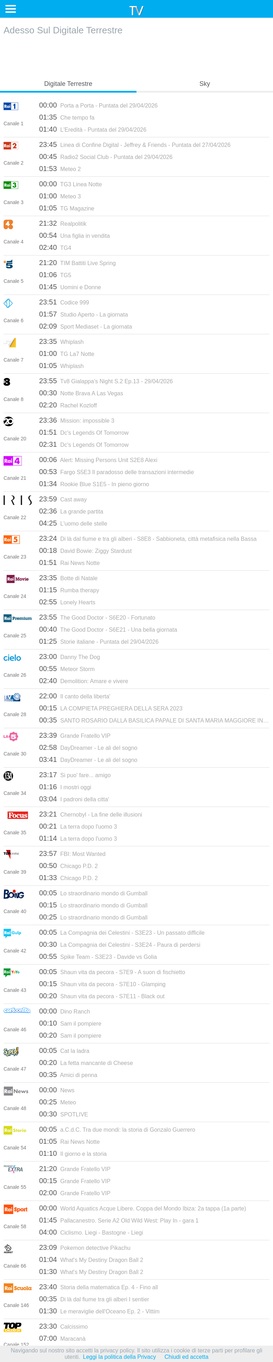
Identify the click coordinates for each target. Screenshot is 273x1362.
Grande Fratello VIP (75, 735)
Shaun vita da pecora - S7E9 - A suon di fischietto (112, 972)
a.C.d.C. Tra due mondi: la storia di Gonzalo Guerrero (117, 1129)
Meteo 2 (60, 168)
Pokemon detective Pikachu (84, 1247)
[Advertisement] (136, 55)
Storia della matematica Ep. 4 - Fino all (98, 1287)
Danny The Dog (69, 656)
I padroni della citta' (74, 799)
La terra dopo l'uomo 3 (78, 826)
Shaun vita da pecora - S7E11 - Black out (102, 996)
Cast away (63, 499)
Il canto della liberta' (74, 696)
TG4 (55, 247)
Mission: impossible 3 (76, 420)
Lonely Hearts (67, 602)
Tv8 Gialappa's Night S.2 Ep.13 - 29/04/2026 (106, 381)
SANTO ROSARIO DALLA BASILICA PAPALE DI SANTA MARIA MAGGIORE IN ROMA (154, 720)
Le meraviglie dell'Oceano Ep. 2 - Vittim (99, 1311)
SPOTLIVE (63, 1114)
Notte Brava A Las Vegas (81, 393)
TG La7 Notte (66, 353)
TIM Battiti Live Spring (77, 263)
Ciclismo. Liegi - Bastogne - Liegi (91, 1232)
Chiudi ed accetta (187, 1357)
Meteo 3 (60, 196)
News (57, 1090)
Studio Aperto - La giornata (83, 314)
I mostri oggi (65, 787)
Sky (204, 83)
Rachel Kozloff (68, 405)
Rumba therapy (69, 590)
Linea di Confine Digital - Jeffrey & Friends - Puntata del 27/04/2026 (135, 144)
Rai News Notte (69, 562)
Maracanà (62, 1338)
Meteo (57, 1102)
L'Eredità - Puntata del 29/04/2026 (92, 129)
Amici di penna (68, 1074)
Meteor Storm (67, 668)
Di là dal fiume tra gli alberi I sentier (94, 1299)
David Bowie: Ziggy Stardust (85, 550)
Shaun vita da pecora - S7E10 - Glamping (102, 984)
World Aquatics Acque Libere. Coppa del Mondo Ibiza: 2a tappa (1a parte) (142, 1208)
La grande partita (71, 511)
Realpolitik (62, 223)
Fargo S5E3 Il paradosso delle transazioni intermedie (116, 472)
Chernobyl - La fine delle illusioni (90, 814)
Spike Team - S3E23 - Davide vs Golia (98, 956)
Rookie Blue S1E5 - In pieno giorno (94, 484)
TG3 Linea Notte (70, 184)
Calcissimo (63, 1326)
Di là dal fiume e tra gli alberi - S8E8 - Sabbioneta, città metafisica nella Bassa (148, 538)
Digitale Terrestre (68, 83)
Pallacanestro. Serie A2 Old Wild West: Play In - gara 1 (119, 1220)
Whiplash (61, 341)
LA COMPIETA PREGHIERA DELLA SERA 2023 (110, 708)
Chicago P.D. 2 (68, 865)
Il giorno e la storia (73, 1153)
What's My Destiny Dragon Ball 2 (91, 1259)
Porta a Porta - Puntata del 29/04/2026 (98, 105)
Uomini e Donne (70, 287)
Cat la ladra (64, 1050)
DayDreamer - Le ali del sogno (88, 747)
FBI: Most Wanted (72, 853)
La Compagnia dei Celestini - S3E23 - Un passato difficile (122, 932)
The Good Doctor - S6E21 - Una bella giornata (108, 629)
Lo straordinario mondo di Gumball (93, 893)
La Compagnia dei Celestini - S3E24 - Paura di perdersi (119, 944)
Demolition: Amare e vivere (83, 681)
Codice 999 (64, 302)
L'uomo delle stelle (73, 523)
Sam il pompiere (70, 1023)
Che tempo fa (67, 117)
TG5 (55, 275)
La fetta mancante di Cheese (86, 1062)
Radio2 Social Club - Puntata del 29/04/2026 (105, 156)
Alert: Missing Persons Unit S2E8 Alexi (98, 459)
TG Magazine (66, 208)
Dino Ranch (64, 1011)
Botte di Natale (68, 578)
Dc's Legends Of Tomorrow (84, 432)
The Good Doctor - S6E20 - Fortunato (97, 617)
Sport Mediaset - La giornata (85, 326)
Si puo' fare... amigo (75, 775)
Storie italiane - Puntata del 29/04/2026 (99, 641)
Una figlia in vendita (74, 235)
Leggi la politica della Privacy (119, 1357)
